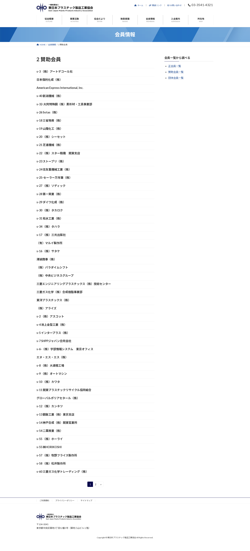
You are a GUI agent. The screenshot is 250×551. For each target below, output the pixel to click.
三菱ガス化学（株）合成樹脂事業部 (59, 292)
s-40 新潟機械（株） (50, 96)
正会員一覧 (174, 65)
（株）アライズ (46, 308)
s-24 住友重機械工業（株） (54, 169)
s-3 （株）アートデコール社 (55, 71)
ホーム (138, 5)
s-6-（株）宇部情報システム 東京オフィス (65, 349)
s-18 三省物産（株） (50, 120)
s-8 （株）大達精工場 (50, 365)
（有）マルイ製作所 (49, 243)
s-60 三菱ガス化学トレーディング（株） (62, 471)
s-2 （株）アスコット (50, 316)
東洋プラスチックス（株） (54, 300)
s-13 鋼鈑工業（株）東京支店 (55, 414)
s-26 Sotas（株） (48, 112)
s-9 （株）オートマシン (52, 373)
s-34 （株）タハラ (48, 226)
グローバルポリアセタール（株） (58, 398)
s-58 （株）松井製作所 (51, 463)
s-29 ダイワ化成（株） (51, 202)
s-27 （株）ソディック (51, 185)
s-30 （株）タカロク (50, 210)
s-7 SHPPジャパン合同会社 (54, 341)
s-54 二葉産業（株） (50, 430)
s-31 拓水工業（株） (50, 218)
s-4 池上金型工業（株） (52, 324)
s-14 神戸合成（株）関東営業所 (57, 422)
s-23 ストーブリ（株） (51, 161)
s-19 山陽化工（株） (50, 128)
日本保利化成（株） (49, 79)
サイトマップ (86, 500)
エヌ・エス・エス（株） (52, 357)
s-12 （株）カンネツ (50, 406)
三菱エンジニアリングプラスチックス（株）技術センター (74, 284)
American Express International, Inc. (60, 87)
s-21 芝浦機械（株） (50, 145)
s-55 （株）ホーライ (50, 439)
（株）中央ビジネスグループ (55, 275)
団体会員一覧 (176, 77)
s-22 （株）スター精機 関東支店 (58, 153)
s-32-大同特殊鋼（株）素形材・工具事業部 (64, 104)
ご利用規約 (44, 500)
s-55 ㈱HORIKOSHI (49, 447)
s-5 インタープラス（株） (53, 333)
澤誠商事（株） (47, 259)
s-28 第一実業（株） (50, 194)
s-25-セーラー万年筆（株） (54, 177)
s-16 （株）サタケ (48, 251)
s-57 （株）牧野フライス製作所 (57, 455)
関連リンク (155, 5)
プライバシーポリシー (64, 500)
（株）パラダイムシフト (52, 267)
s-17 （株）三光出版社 (51, 235)
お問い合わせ (174, 5)
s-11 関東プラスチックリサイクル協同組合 (64, 390)
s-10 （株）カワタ (48, 381)
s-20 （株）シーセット (51, 136)
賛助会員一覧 (176, 71)
